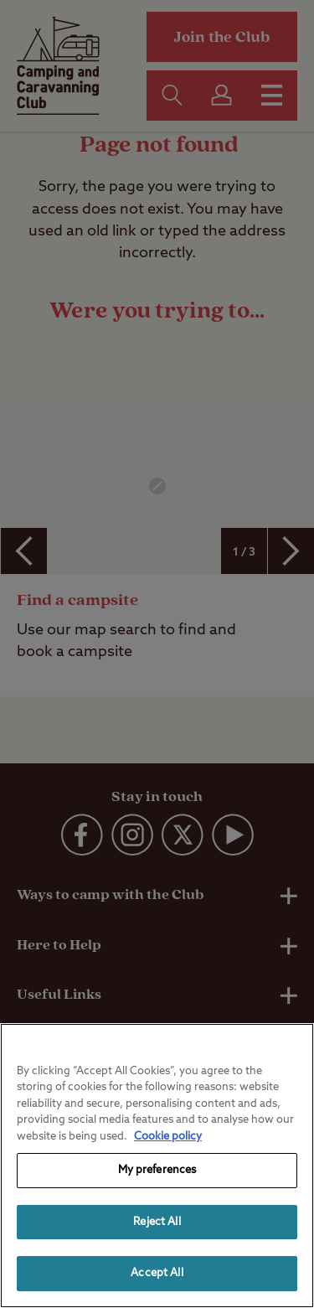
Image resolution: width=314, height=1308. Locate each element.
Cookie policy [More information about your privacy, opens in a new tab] (168, 1136)
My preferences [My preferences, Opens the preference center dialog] (157, 1170)
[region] (157, 1165)
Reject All (156, 1222)
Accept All (157, 1273)
